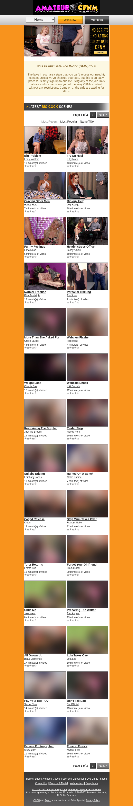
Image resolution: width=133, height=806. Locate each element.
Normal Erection (35, 292)
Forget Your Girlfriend (81, 564)
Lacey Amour (74, 250)
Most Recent (49, 121)
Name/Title (87, 121)
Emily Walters (31, 159)
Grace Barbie (31, 340)
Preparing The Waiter (81, 610)
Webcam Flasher (78, 337)
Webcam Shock (77, 382)
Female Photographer (39, 746)
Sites (103, 778)
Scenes (66, 778)
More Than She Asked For (41, 337)
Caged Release (34, 519)
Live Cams (92, 778)
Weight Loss (32, 382)
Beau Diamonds (33, 658)
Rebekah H (73, 340)
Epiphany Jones (33, 477)
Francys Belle (74, 522)
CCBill (37, 800)
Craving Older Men (37, 201)
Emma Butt (30, 568)
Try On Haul (75, 155)
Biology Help (75, 201)
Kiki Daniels (73, 386)
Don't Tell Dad (76, 700)
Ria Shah (72, 295)
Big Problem (32, 155)
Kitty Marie (72, 159)
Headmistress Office (80, 246)
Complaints (91, 783)
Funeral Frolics (77, 746)
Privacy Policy (92, 800)
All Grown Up (33, 655)
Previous (30, 41)
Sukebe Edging (34, 473)
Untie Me (30, 610)
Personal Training (79, 292)
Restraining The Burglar (40, 428)
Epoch (48, 800)
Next (103, 41)
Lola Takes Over (78, 655)
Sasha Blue (30, 704)
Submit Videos (42, 778)
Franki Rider (73, 568)
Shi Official (72, 704)
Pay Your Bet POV (36, 700)
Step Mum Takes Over (81, 519)
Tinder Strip (75, 428)
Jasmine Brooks (33, 431)
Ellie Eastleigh (32, 295)
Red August (73, 613)
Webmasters (77, 783)
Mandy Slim (73, 749)
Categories (78, 778)
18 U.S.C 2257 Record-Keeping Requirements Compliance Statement (66, 789)
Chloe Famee (74, 477)
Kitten (27, 522)
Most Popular (68, 121)
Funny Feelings (34, 246)
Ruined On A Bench (80, 473)
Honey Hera (30, 204)
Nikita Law (30, 749)
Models (56, 778)
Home (29, 778)
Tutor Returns (33, 564)
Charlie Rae (30, 386)
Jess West (30, 613)
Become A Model (58, 783)
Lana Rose (30, 250)
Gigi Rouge (73, 204)
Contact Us (41, 783)
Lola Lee (71, 658)
